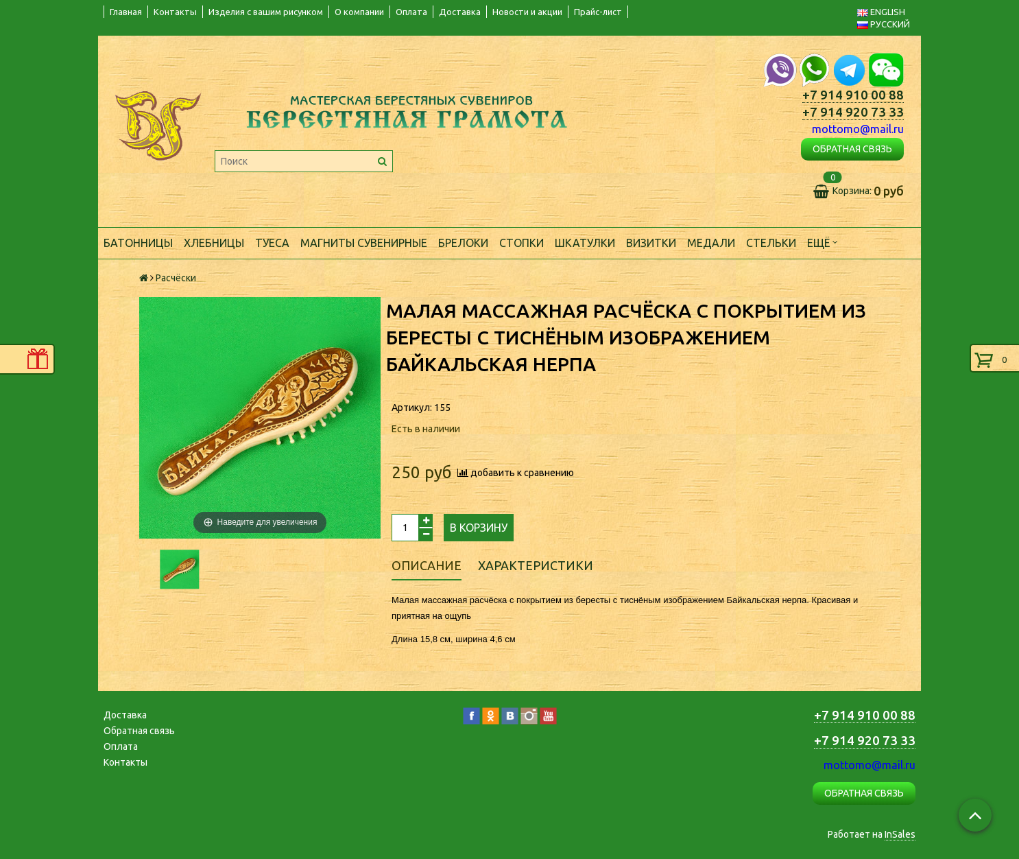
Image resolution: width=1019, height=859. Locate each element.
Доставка (460, 11)
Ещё (822, 241)
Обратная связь (139, 730)
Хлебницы (214, 243)
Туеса (272, 243)
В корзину (478, 527)
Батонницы (138, 243)
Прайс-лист (598, 11)
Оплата (411, 11)
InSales (900, 834)
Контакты (175, 11)
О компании (359, 11)
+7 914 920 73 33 (853, 112)
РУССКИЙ (883, 24)
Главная (126, 11)
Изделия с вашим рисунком (265, 11)
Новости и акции (527, 11)
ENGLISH (881, 11)
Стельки (771, 243)
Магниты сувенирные (363, 243)
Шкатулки (585, 243)
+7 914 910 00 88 (853, 95)
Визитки (651, 243)
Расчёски (176, 277)
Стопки (521, 243)
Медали (711, 243)
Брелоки (463, 243)
